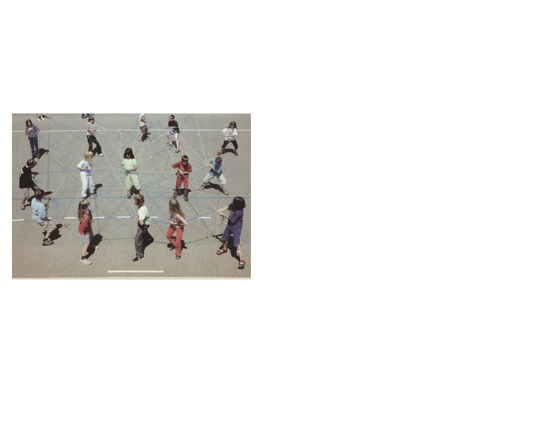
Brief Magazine (268, 57)
